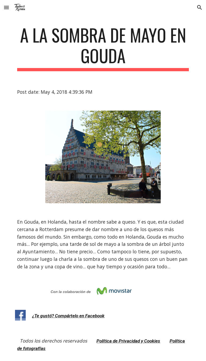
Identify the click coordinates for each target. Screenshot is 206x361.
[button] (6, 7)
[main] (103, 47)
